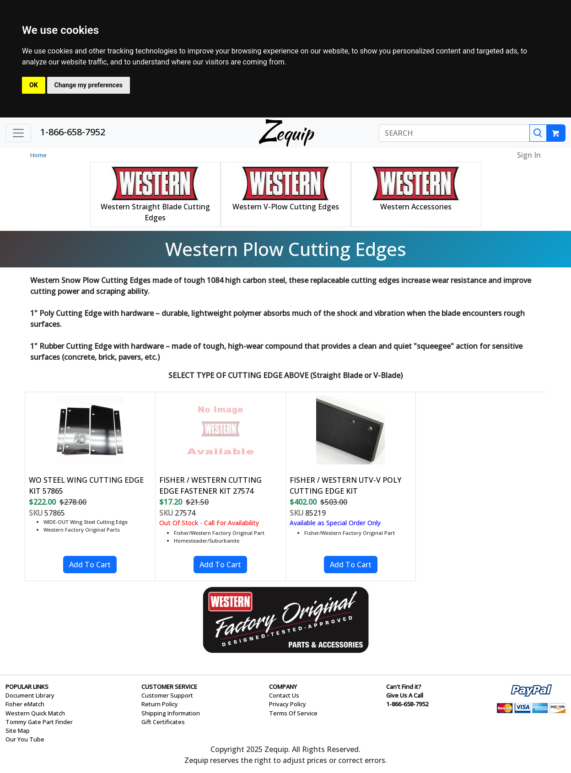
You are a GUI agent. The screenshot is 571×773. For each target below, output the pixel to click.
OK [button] (33, 85)
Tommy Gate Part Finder (39, 722)
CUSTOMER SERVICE (169, 686)
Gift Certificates (163, 722)
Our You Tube (24, 739)
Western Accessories (416, 207)
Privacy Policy (287, 704)
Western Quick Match (35, 713)
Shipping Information (170, 713)
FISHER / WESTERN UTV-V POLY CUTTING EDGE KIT (345, 485)
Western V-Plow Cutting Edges (285, 207)
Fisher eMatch (24, 704)
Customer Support (167, 695)
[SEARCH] (454, 133)
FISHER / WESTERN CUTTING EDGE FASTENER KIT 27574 (210, 485)
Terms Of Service (293, 713)
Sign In (529, 155)
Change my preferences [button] (88, 85)
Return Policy (159, 704)
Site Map (17, 730)
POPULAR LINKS (26, 686)
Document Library (29, 695)
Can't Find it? (403, 686)
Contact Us (284, 695)
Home (38, 155)
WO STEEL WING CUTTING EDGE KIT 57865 (86, 485)
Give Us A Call (404, 695)
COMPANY (283, 686)
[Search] (538, 133)
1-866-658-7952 (72, 132)
